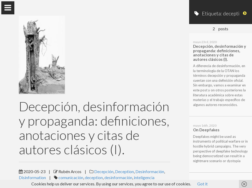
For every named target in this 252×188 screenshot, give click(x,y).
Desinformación (149, 171)
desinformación (118, 177)
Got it (202, 183)
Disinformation (32, 177)
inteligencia (144, 177)
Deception (124, 171)
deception (94, 177)
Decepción (103, 171)
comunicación (70, 177)
